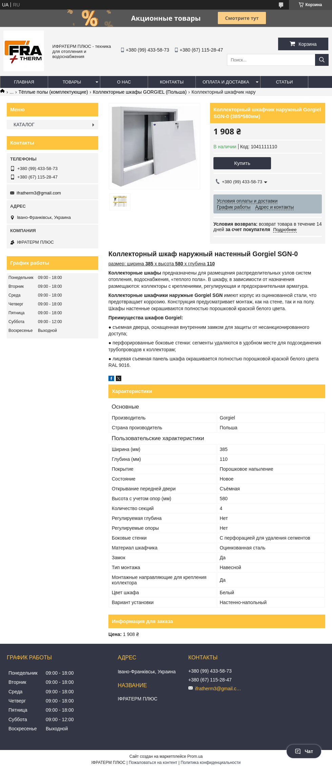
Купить (242, 163)
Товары (72, 82)
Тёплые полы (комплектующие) (53, 92)
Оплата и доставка (226, 82)
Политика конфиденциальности (211, 762)
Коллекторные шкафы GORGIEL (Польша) (140, 92)
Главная (24, 82)
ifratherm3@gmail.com (39, 192)
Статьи (284, 82)
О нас (124, 82)
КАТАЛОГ (24, 124)
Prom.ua (195, 756)
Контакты (172, 82)
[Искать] (322, 60)
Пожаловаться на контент (153, 762)
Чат (304, 751)
